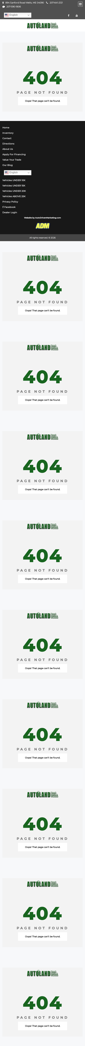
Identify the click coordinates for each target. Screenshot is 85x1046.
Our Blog (7, 165)
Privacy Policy (10, 201)
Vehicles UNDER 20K (14, 191)
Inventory (7, 133)
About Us (7, 149)
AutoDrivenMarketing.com (48, 218)
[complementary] (75, 1036)
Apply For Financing (14, 154)
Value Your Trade (11, 159)
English (11, 15)
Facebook (9, 207)
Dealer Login (9, 212)
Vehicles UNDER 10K (13, 180)
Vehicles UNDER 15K (13, 185)
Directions (8, 143)
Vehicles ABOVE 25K (13, 196)
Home (5, 127)
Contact (6, 138)
